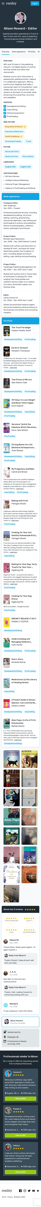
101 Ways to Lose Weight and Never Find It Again (23, 401)
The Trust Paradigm (21, 327)
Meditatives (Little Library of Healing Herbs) (24, 681)
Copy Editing (12, 110)
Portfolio (31, 52)
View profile (20, 1099)
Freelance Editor (10, 203)
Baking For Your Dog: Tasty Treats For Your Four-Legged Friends (24, 566)
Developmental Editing (16, 106)
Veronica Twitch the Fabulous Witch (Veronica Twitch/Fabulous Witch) (23, 426)
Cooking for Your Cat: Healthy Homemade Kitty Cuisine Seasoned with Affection (23, 534)
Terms (4, 1197)
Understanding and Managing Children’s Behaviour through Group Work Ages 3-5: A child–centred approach (23, 640)
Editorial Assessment (15, 113)
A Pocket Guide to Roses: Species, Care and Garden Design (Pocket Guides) (23, 701)
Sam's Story (17, 659)
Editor (6, 295)
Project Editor (9, 236)
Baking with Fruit (19, 501)
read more (13, 368)
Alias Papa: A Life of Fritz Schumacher (23, 721)
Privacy (10, 1197)
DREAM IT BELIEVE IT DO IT (23, 618)
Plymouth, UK (12, 1037)
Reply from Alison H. (17, 955)
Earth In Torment (19, 348)
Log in (35, 3)
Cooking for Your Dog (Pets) (21, 597)
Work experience (18, 52)
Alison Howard (16, 1021)
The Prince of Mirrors (21, 379)
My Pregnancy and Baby (22, 469)
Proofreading (12, 116)
